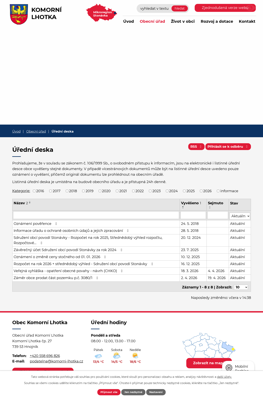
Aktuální (237, 223)
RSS (192, 148)
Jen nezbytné (133, 392)
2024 (173, 191)
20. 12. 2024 (191, 237)
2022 (139, 191)
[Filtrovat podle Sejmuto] (218, 215)
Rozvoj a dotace (217, 21)
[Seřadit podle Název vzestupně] (30, 201)
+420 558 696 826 (45, 353)
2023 (156, 191)
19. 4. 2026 (217, 277)
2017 (57, 191)
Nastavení (159, 392)
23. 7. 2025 (190, 249)
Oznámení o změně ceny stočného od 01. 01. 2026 (60, 256)
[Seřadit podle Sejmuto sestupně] (210, 208)
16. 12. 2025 (190, 263)
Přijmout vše (106, 392)
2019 (89, 191)
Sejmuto (215, 203)
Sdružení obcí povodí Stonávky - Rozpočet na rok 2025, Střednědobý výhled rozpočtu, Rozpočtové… (88, 239)
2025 (190, 191)
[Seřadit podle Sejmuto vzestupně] (210, 206)
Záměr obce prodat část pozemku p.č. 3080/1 (57, 277)
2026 (207, 191)
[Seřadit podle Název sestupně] (30, 203)
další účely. (224, 376)
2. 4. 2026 (189, 277)
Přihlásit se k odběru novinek (44, 370)
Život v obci (183, 21)
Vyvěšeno (191, 203)
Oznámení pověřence (36, 223)
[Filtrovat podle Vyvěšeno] (193, 215)
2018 (73, 191)
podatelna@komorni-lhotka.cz (56, 359)
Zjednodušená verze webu (225, 8)
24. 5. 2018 (190, 223)
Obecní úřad (152, 21)
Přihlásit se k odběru (227, 148)
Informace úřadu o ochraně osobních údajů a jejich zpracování (72, 230)
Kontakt (247, 21)
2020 (106, 191)
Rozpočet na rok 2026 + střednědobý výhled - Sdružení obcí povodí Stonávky (84, 263)
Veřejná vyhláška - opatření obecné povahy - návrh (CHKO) (69, 270)
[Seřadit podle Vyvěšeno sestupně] (183, 208)
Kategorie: (21, 191)
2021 (123, 191)
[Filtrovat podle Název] (96, 215)
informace (229, 191)
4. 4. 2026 (216, 270)
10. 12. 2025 (190, 256)
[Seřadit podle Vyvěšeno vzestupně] (183, 206)
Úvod (128, 21)
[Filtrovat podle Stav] (240, 214)
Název (21, 203)
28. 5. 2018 (190, 230)
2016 (40, 191)
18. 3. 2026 (190, 270)
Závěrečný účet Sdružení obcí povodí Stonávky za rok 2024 (69, 249)
